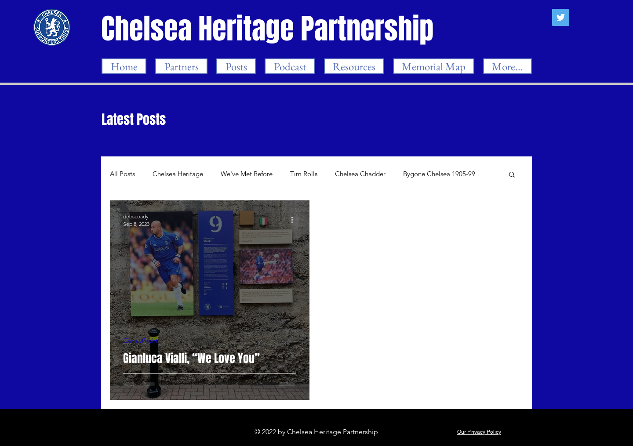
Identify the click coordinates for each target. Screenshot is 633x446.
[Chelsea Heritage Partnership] (268, 29)
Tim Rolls (303, 174)
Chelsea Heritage (178, 174)
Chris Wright (140, 340)
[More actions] (295, 219)
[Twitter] (560, 17)
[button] (512, 175)
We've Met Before (247, 174)
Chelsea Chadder (360, 174)
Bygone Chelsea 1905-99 (439, 174)
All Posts (122, 174)
